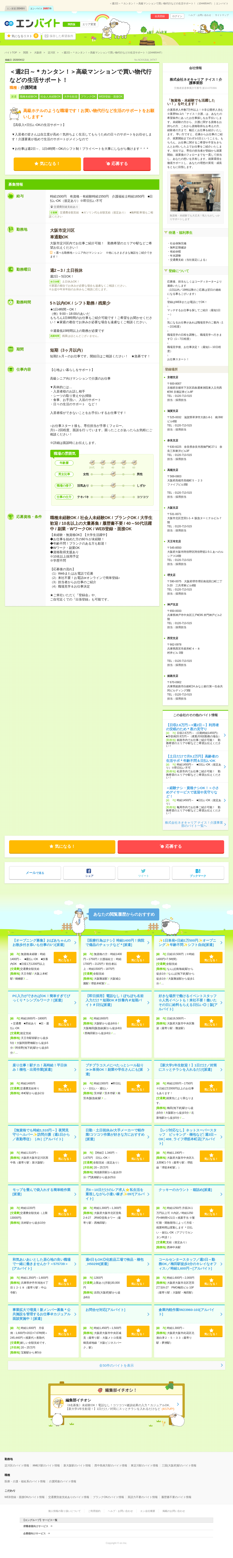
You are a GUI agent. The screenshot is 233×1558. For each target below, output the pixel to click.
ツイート (143, 876)
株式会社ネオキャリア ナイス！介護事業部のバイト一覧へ (194, 824)
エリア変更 (89, 24)
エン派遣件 (16, 8)
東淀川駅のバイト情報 (144, 1465)
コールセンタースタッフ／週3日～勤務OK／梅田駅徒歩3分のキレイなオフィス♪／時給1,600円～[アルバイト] (188, 1264)
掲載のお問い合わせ (173, 1511)
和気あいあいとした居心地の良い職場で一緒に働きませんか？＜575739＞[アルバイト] (42, 1264)
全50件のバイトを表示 (116, 1365)
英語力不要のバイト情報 (143, 1497)
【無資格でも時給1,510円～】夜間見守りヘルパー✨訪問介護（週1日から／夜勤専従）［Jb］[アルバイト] (41, 1134)
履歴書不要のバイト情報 (176, 1497)
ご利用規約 (94, 1511)
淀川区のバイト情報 (17, 1465)
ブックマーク (198, 876)
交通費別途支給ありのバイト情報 (68, 1497)
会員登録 (160, 16)
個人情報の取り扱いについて (64, 1511)
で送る (35, 873)
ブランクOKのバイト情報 (108, 1497)
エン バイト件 (41, 8)
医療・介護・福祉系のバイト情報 (25, 1481)
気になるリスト (25, 35)
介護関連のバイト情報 (62, 1481)
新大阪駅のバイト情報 (77, 1465)
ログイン (177, 16)
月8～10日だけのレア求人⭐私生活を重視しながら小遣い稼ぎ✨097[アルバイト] (115, 1194)
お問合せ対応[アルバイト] (105, 1310)
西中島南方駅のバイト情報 (110, 1465)
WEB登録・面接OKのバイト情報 (25, 1497)
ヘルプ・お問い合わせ (199, 15)
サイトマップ (222, 15)
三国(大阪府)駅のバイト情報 (179, 1465)
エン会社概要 (147, 1511)
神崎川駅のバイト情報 (46, 1465)
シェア (89, 876)
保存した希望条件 (61, 36)
